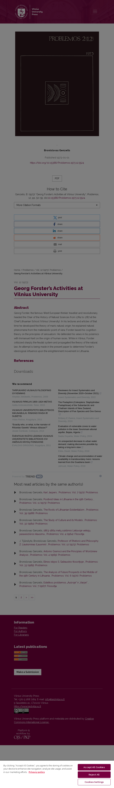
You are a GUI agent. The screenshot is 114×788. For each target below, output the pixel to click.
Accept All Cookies (94, 767)
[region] (57, 774)
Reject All (94, 774)
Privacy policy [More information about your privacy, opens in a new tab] (37, 772)
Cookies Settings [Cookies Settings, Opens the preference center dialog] (94, 782)
